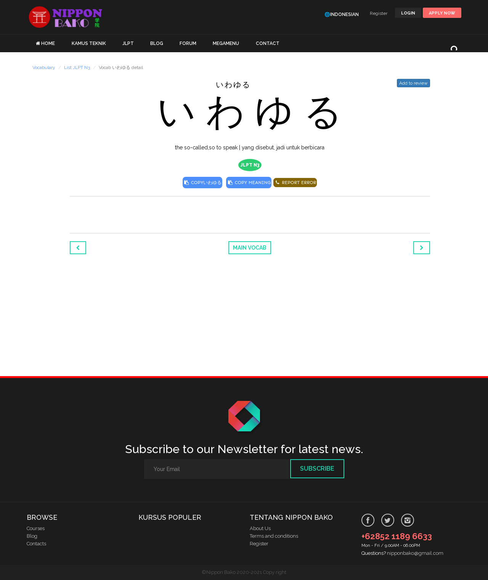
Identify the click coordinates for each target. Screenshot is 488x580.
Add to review (413, 83)
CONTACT (267, 43)
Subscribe (317, 468)
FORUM (188, 43)
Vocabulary (43, 67)
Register (378, 13)
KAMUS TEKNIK (89, 43)
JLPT (128, 43)
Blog (32, 536)
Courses (36, 528)
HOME (48, 43)
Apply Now (442, 13)
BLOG (156, 43)
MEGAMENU (226, 43)
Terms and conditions (274, 536)
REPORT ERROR (295, 182)
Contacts (36, 543)
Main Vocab (249, 248)
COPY (202, 182)
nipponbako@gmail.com (415, 553)
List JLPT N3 (77, 67)
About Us (260, 528)
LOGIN (408, 13)
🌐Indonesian (341, 14)
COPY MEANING (249, 182)
